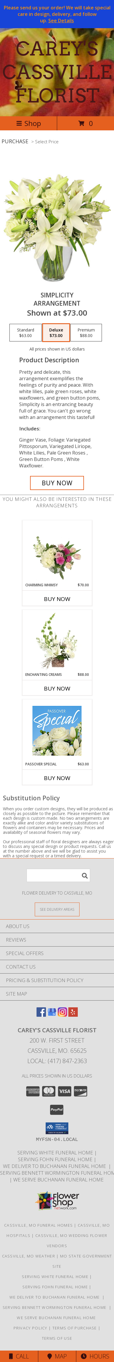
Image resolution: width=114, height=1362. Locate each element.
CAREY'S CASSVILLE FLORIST (57, 72)
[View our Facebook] (41, 1014)
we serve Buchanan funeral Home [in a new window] (59, 1179)
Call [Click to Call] (19, 1356)
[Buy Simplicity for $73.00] (57, 483)
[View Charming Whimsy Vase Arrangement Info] (57, 551)
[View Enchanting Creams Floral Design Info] (57, 641)
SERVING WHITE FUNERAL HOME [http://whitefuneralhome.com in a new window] (55, 1152)
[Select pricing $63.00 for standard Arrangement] (26, 332)
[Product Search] (58, 875)
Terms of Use (57, 1338)
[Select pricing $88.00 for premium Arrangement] (86, 332)
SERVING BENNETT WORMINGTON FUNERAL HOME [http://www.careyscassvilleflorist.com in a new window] (56, 1307)
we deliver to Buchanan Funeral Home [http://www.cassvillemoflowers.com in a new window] (55, 1166)
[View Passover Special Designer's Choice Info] (57, 730)
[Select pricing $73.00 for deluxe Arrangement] (56, 332)
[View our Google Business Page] (52, 1014)
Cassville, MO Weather (28, 1256)
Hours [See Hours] (95, 1356)
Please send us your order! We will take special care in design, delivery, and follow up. (57, 14)
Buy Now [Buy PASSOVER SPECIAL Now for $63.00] (57, 778)
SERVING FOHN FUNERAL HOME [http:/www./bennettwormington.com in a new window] (56, 1159)
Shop (28, 123)
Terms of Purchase (74, 1328)
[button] (57, 1128)
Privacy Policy (30, 1328)
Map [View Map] (57, 1356)
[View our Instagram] (62, 1014)
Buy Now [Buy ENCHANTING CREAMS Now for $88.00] (57, 688)
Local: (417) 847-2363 (57, 1061)
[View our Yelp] (73, 1014)
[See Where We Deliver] (57, 909)
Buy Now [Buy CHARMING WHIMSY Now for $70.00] (57, 599)
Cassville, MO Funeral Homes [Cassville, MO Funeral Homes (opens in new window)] (38, 1225)
